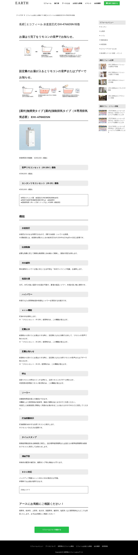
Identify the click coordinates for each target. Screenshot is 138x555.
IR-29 (49, 183)
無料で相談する (112, 3)
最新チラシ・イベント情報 (109, 106)
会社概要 (97, 546)
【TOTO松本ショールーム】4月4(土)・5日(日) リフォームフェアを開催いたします (116, 112)
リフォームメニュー (106, 22)
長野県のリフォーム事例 (66, 546)
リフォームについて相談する (51, 530)
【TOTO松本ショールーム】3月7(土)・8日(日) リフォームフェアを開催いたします (116, 120)
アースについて (51, 546)
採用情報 (105, 546)
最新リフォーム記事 (106, 60)
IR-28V (46, 167)
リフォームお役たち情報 (84, 546)
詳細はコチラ (25, 490)
